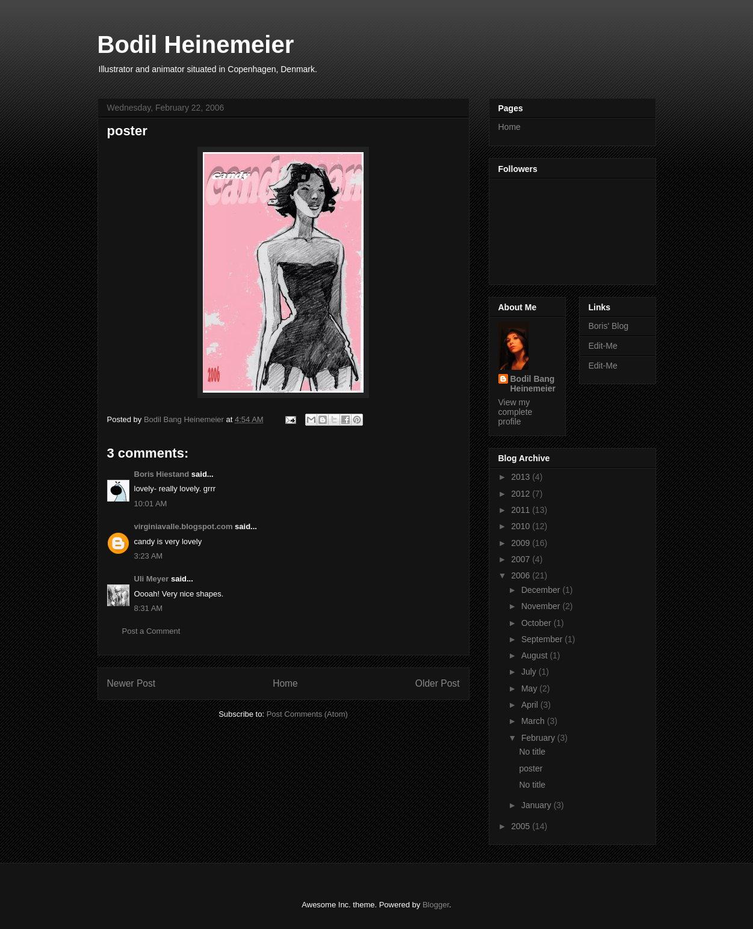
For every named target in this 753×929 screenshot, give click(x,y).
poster (530, 768)
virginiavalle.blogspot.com (183, 526)
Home (285, 683)
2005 (521, 826)
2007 (521, 559)
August (535, 655)
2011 (521, 510)
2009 (521, 543)
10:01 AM (150, 503)
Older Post (437, 683)
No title (532, 751)
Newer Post (131, 683)
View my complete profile (515, 411)
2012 (521, 493)
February (539, 738)
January (537, 805)
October (537, 623)
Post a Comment (151, 631)
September (543, 639)
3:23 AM (148, 555)
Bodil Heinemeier (196, 44)
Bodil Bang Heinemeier (533, 383)
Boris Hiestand (162, 474)
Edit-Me (603, 346)
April (531, 705)
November (541, 606)
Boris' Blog (608, 326)
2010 (521, 526)
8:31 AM (148, 608)
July (530, 671)
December (541, 590)
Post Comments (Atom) (307, 714)
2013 (521, 477)
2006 (521, 575)
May (530, 688)
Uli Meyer (151, 578)
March (534, 721)
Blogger (436, 904)
